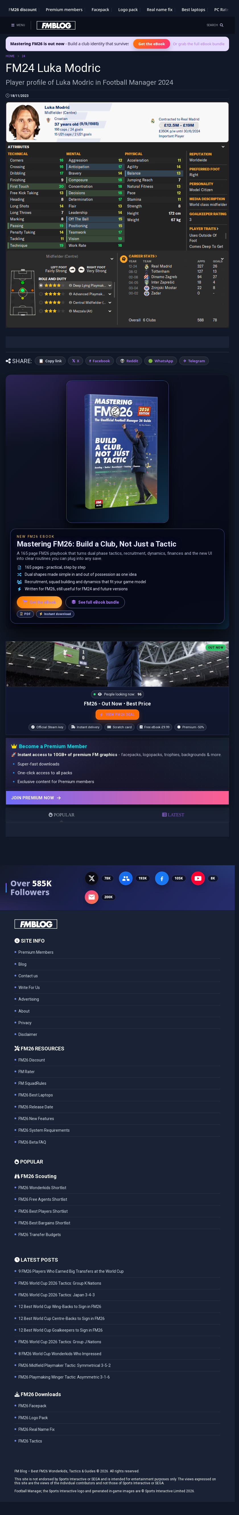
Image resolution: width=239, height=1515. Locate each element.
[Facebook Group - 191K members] (126, 878)
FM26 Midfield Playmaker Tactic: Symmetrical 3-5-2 (64, 1365)
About (24, 1011)
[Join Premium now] (117, 797)
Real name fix (159, 9)
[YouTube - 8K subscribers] (198, 878)
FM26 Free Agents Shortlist (42, 1199)
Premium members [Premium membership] (64, 9)
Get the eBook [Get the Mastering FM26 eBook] (151, 43)
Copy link (53, 360)
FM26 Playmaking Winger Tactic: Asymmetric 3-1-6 (64, 1377)
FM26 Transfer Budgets (39, 1234)
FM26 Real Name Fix (36, 1429)
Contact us (28, 976)
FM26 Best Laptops (35, 1095)
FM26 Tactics (30, 1441)
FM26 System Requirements (44, 1130)
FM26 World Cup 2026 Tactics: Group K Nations (59, 1283)
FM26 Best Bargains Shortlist (44, 1223)
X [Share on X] (78, 360)
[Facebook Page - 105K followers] (162, 878)
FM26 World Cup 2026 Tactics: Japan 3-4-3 (56, 1295)
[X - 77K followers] (91, 878)
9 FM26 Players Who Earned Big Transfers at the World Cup (71, 1271)
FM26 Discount (31, 1060)
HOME (10, 56)
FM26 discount (23, 9)
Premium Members (35, 952)
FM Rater (26, 1071)
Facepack (100, 9)
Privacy (25, 1023)
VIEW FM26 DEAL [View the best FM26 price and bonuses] (117, 715)
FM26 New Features (36, 1118)
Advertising (28, 999)
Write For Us (29, 987)
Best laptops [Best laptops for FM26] (193, 9)
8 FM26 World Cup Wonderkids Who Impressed (59, 1354)
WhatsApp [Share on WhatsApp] (164, 360)
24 (23, 56)
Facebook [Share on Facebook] (101, 360)
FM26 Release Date (35, 1107)
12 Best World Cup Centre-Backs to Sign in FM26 (61, 1318)
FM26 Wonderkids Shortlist (42, 1187)
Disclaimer (27, 1034)
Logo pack (128, 9)
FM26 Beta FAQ (32, 1142)
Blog (22, 964)
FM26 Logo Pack (33, 1417)
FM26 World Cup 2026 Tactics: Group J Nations (59, 1342)
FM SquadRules (32, 1083)
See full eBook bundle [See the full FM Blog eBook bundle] (95, 602)
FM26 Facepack (32, 1406)
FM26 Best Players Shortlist (43, 1211)
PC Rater (222, 9)
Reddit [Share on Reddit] (132, 360)
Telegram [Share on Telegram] (196, 360)
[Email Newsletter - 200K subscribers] (91, 897)
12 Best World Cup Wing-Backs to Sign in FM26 (59, 1306)
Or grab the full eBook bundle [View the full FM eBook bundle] (198, 43)
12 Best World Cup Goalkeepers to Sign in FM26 (60, 1330)
